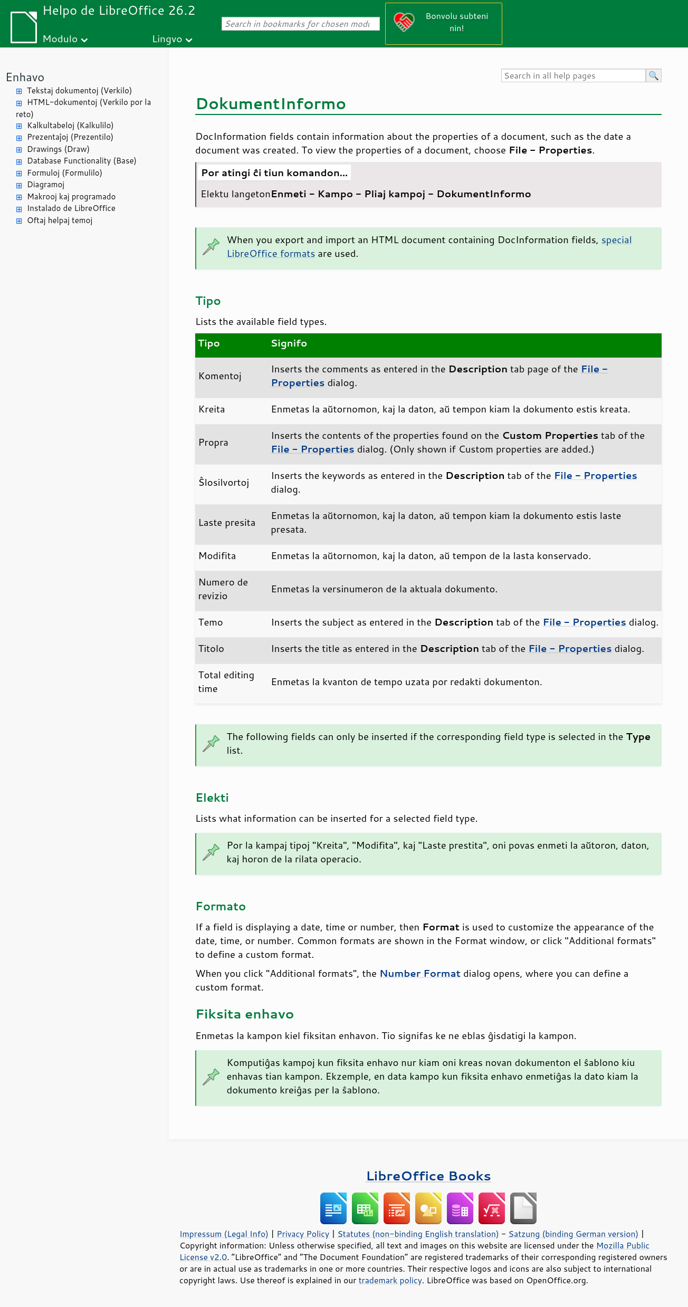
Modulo (60, 38)
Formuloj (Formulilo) (64, 172)
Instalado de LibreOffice (71, 208)
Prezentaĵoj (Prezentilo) (70, 136)
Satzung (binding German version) (574, 1233)
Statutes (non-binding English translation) (418, 1233)
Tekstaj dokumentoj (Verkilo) (79, 90)
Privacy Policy (302, 1233)
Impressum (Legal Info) (224, 1233)
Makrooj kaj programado (71, 196)
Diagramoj (45, 184)
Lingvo (167, 38)
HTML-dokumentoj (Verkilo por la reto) (83, 108)
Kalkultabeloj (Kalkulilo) (70, 125)
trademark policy (390, 1280)
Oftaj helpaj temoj (59, 220)
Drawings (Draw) (58, 149)
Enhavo (24, 77)
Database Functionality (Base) (82, 160)
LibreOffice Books (428, 1175)
